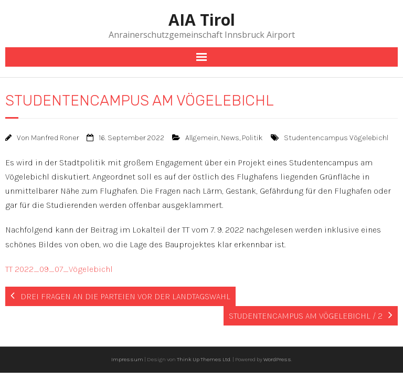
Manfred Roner (55, 137)
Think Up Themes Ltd (203, 359)
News (230, 137)
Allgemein (201, 137)
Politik (252, 137)
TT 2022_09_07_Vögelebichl (59, 269)
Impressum (127, 359)
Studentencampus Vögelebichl (336, 137)
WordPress (277, 359)
